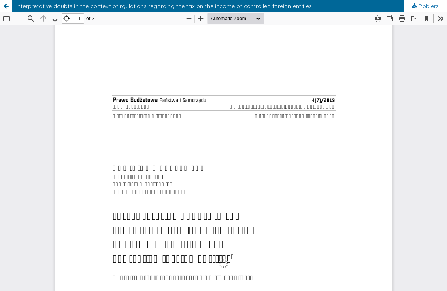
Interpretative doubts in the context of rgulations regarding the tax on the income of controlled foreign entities (164, 6)
